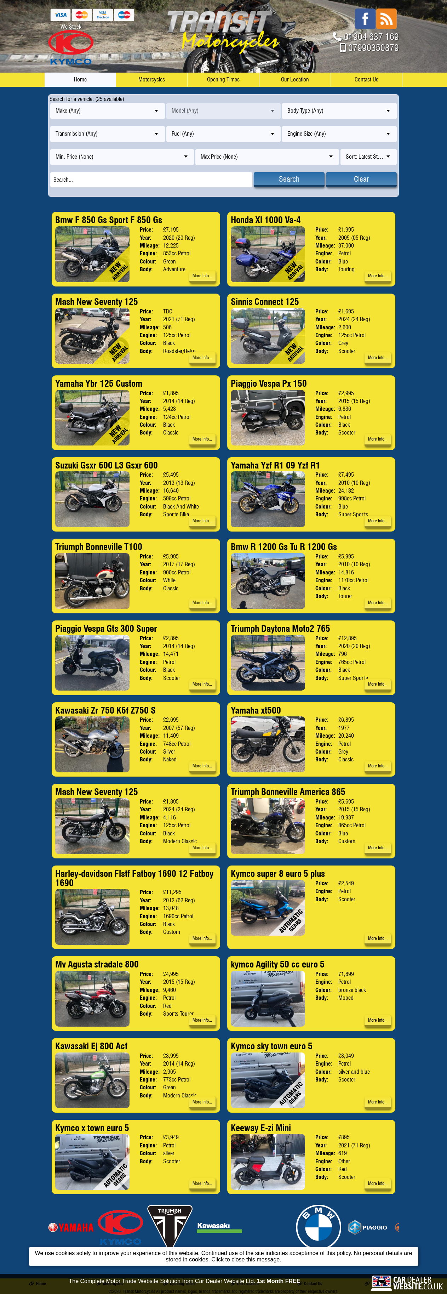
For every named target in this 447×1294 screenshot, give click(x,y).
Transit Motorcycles (139, 1291)
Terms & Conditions (384, 1283)
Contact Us (366, 79)
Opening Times (223, 79)
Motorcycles (151, 79)
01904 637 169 (371, 36)
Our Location (295, 79)
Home (80, 79)
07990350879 (373, 47)
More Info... (202, 275)
